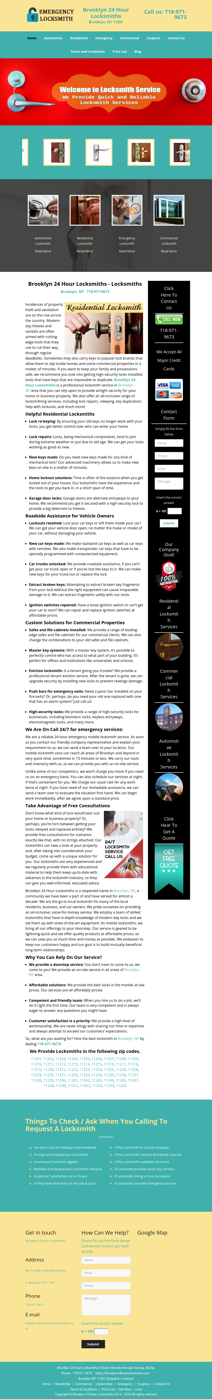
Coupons (153, 38)
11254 (97, 1085)
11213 (72, 1064)
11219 (36, 1069)
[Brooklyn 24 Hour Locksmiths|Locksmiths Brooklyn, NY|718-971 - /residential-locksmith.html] (85, 209)
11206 (97, 1058)
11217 (121, 1064)
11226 (121, 1069)
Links (138, 1389)
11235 (109, 1074)
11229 (36, 1074)
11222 (72, 1069)
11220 (48, 1069)
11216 (109, 1064)
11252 (85, 1085)
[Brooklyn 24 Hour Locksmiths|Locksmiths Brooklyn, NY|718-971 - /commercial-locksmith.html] (169, 209)
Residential (79, 38)
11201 (36, 1058)
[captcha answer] (174, 511)
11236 (121, 1074)
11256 (121, 1085)
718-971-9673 (176, 14)
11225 (109, 1069)
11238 (36, 1080)
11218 (133, 1064)
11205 (84, 1058)
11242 (84, 1080)
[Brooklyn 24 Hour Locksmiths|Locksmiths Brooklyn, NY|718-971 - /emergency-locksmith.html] (127, 209)
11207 (109, 1058)
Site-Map (125, 1389)
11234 (97, 1074)
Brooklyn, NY (72, 291)
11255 (109, 1085)
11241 (72, 1080)
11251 (73, 1085)
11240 (60, 1080)
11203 (60, 1058)
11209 (133, 1058)
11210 (36, 1064)
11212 (60, 1064)
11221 (60, 1069)
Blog (138, 51)
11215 (97, 1064)
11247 (133, 1080)
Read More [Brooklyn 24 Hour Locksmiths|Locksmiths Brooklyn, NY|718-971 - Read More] (43, 251)
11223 (84, 1069)
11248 (49, 1085)
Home (31, 38)
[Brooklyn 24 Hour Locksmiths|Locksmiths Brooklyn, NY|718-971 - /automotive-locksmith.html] (43, 209)
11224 (97, 1069)
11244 (109, 1080)
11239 (48, 1080)
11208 (121, 1058)
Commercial (129, 38)
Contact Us (176, 38)
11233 (84, 1074)
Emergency (104, 38)
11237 (133, 1074)
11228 (133, 1069)
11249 (61, 1085)
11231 (60, 1074)
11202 (48, 1058)
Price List (120, 51)
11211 (48, 1064)
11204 (72, 1058)
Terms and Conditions (88, 51)
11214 (84, 1064)
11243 (97, 1080)
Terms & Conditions (83, 1389)
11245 (121, 1080)
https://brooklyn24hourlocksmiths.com (122, 1373)
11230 (48, 1074)
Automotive (53, 38)
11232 (72, 1074)
